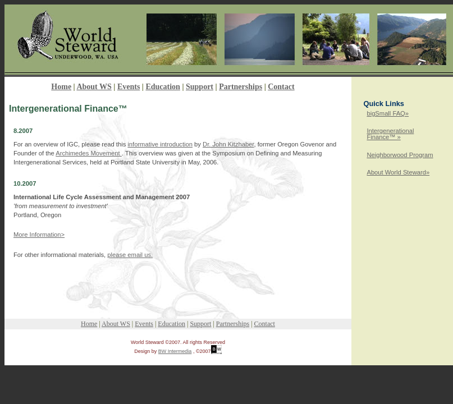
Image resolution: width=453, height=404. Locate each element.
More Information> (39, 234)
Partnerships (240, 86)
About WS (93, 86)
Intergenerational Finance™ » (390, 133)
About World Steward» (398, 172)
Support (199, 86)
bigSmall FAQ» (388, 113)
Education (162, 86)
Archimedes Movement (89, 153)
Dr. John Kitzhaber (228, 144)
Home (61, 86)
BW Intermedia (175, 351)
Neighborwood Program (400, 155)
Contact (281, 86)
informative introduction (160, 144)
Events (128, 86)
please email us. (130, 254)
